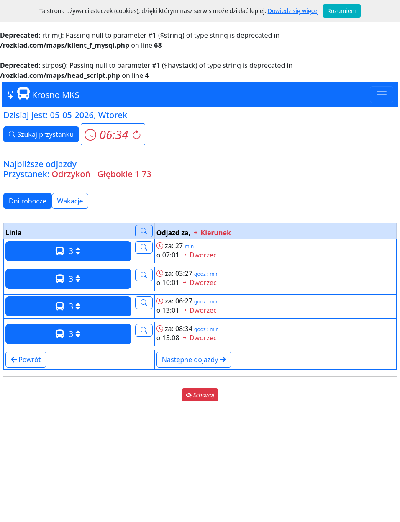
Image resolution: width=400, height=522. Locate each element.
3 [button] (68, 251)
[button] (113, 134)
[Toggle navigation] (381, 94)
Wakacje (70, 201)
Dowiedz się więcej (293, 11)
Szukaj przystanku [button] (41, 134)
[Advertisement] (200, 461)
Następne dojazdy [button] (194, 359)
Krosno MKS (43, 93)
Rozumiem (341, 11)
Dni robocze (27, 201)
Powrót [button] (26, 359)
